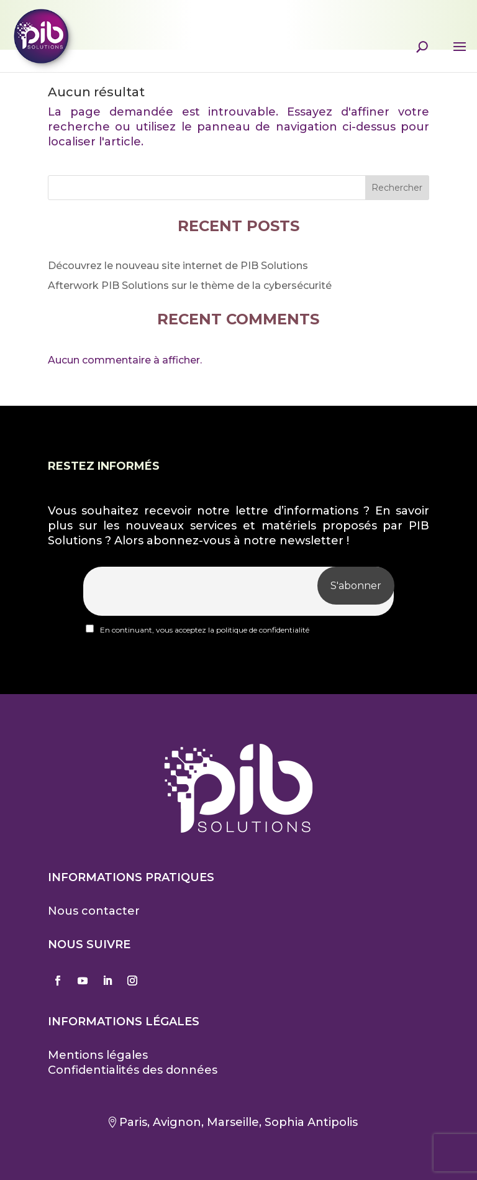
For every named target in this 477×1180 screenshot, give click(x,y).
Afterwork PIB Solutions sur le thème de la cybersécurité (190, 285)
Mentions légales (98, 1055)
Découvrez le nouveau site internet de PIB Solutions (178, 266)
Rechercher (396, 187)
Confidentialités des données (132, 1070)
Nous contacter (94, 911)
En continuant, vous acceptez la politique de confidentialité (197, 629)
